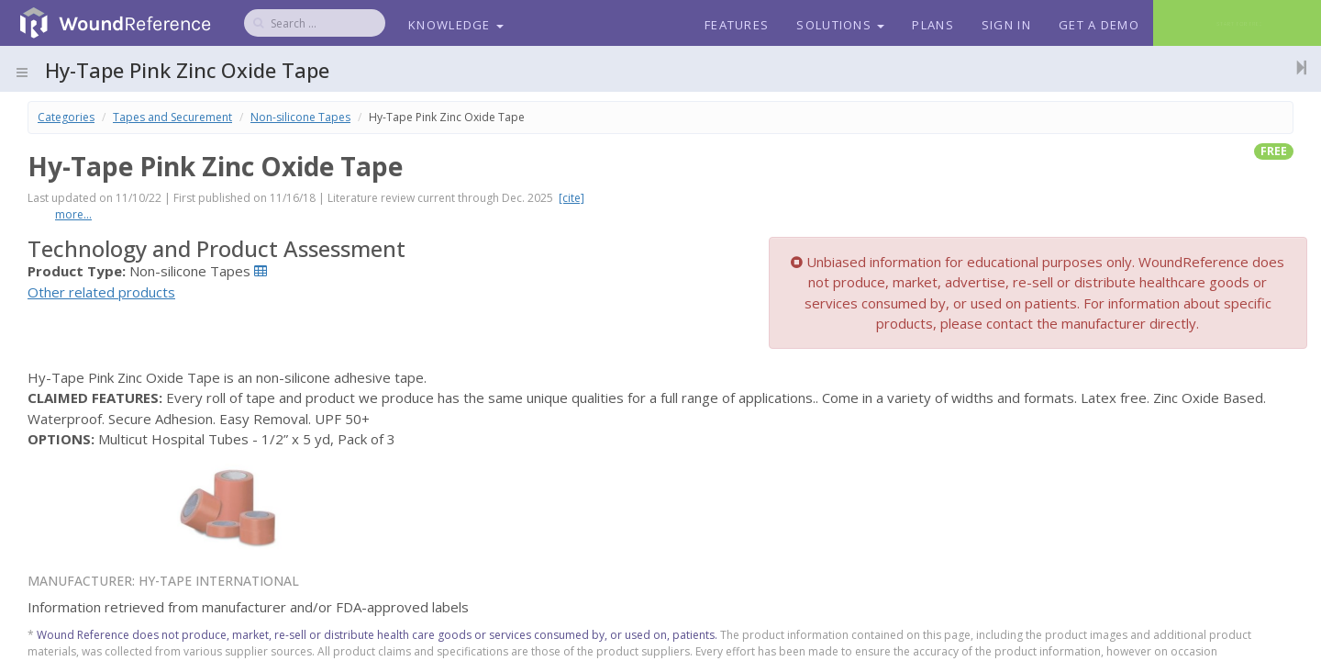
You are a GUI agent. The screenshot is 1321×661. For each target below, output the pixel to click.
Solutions (840, 25)
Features (737, 25)
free (1273, 151)
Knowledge (456, 25)
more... (73, 214)
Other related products (101, 292)
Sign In (1006, 25)
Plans (933, 25)
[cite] (571, 198)
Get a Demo (1099, 25)
